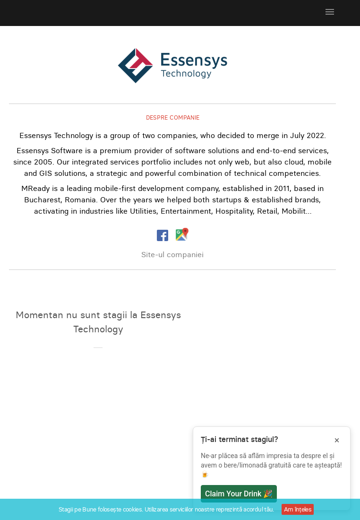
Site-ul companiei (172, 254)
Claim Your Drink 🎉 (239, 493)
